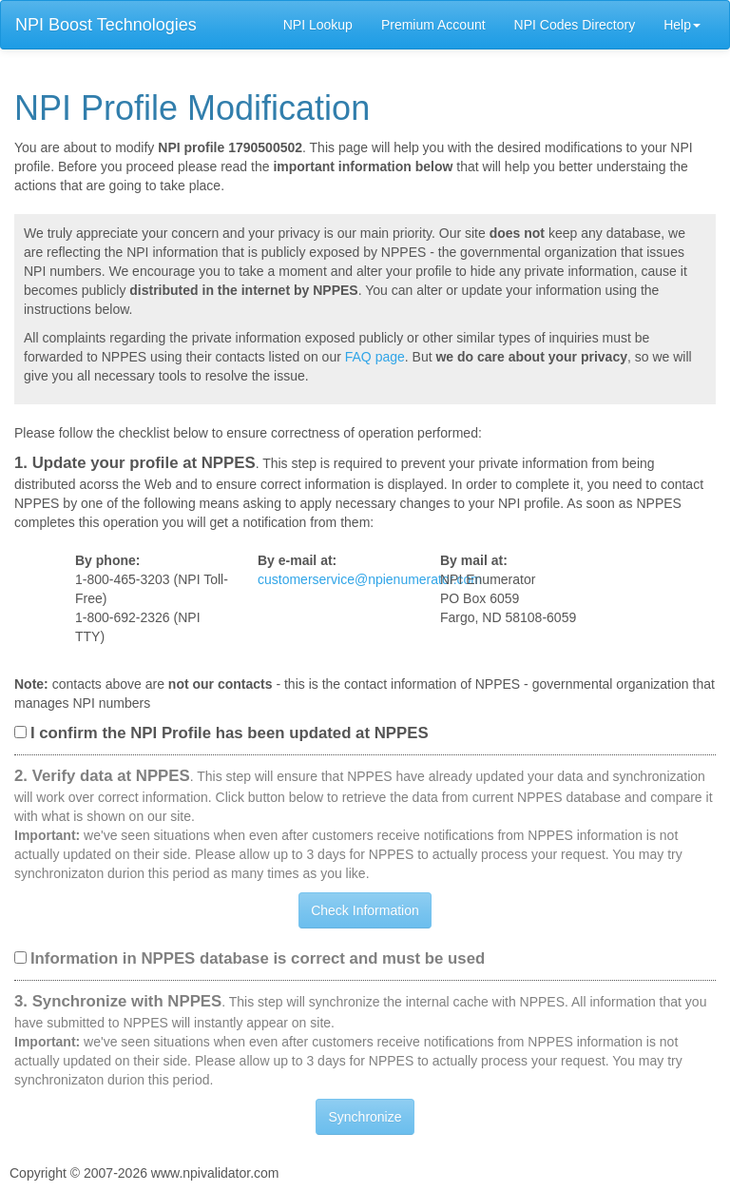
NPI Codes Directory (575, 24)
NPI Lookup (318, 24)
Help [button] (682, 24)
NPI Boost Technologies (106, 24)
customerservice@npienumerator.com (370, 579)
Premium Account (433, 24)
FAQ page (375, 356)
